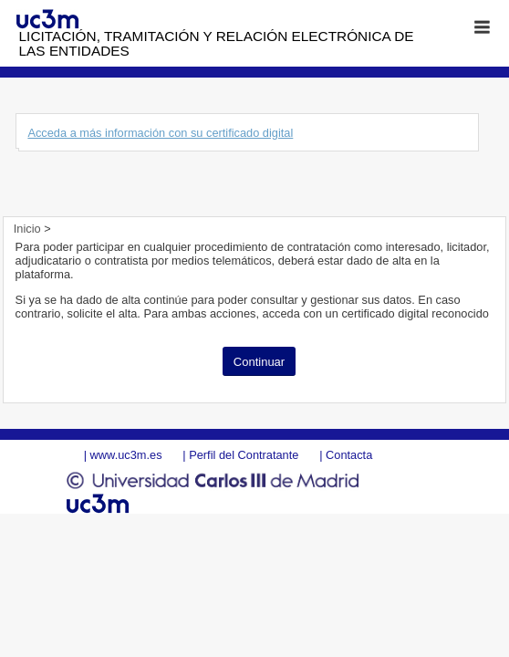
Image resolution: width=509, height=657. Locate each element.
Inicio (29, 228)
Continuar (259, 362)
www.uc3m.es (126, 455)
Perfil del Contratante (243, 455)
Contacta (349, 455)
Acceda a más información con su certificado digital (160, 133)
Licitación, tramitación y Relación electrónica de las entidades (216, 43)
